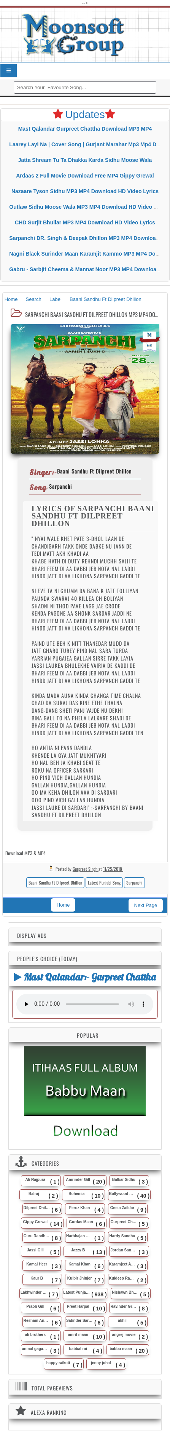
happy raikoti (58, 1363)
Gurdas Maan (81, 1222)
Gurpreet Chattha (123, 1222)
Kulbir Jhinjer (79, 1278)
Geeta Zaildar (122, 1208)
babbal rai (78, 1349)
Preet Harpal (78, 1306)
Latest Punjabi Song (104, 882)
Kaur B (36, 1278)
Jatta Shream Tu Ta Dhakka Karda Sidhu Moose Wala (85, 160)
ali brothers (35, 1335)
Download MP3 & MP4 (25, 853)
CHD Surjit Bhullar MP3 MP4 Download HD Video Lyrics (85, 222)
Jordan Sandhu (123, 1250)
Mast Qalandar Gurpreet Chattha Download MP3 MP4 (85, 129)
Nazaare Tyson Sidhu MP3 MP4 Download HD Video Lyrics (85, 191)
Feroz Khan (79, 1208)
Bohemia (76, 1194)
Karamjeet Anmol (122, 1264)
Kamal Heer (36, 1264)
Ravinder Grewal (123, 1306)
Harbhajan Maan (79, 1236)
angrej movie (124, 1335)
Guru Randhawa (37, 1236)
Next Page (145, 905)
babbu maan (121, 1349)
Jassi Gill (35, 1250)
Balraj (34, 1194)
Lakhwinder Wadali (34, 1292)
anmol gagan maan (35, 1349)
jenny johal (101, 1363)
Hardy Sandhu (122, 1236)
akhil (122, 1320)
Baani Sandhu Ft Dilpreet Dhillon (55, 882)
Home (63, 905)
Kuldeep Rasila (122, 1278)
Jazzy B (78, 1250)
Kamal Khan (79, 1264)
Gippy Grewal (35, 1222)
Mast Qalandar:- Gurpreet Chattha (85, 977)
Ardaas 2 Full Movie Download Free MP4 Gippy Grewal (85, 176)
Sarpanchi (134, 882)
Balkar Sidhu (123, 1179)
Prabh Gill (35, 1306)
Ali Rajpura (35, 1179)
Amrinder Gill (78, 1179)
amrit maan (78, 1335)
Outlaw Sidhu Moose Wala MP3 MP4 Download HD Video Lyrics (89, 207)
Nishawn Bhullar (125, 1292)
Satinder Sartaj (79, 1320)
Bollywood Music (122, 1194)
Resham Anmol (37, 1320)
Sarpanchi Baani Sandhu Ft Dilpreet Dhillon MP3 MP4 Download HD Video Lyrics (91, 314)
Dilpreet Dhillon (37, 1208)
